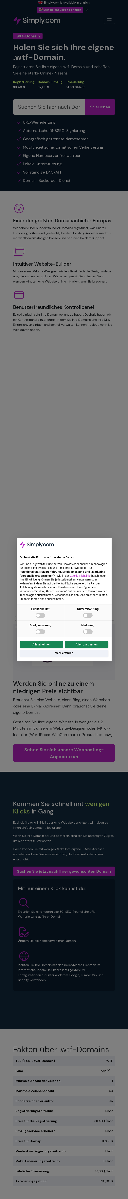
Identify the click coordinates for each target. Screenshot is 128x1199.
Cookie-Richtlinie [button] (80, 575)
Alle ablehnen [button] (41, 644)
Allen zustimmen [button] (87, 644)
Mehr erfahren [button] (64, 653)
